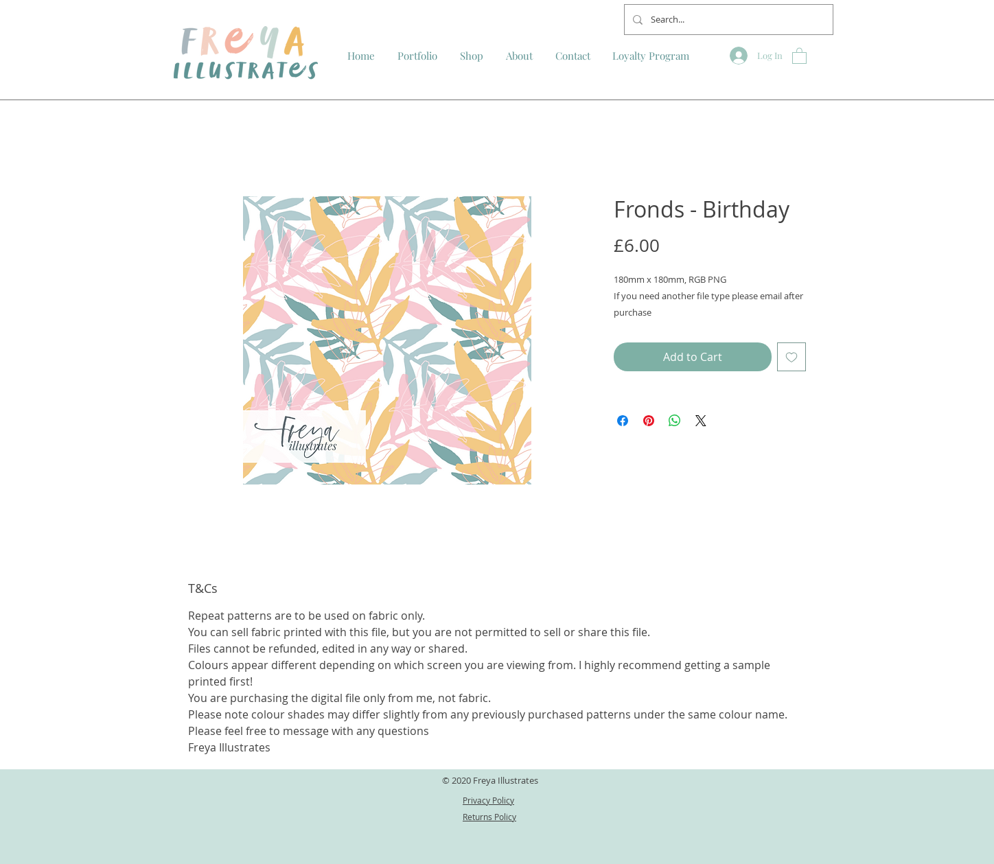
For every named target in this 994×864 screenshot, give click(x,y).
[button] (799, 55)
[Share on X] (701, 420)
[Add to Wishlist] (791, 356)
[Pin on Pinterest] (648, 420)
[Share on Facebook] (622, 420)
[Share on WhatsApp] (675, 420)
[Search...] (727, 19)
